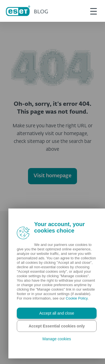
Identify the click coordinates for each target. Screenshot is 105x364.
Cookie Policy (77, 298)
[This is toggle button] (93, 11)
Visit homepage (52, 175)
